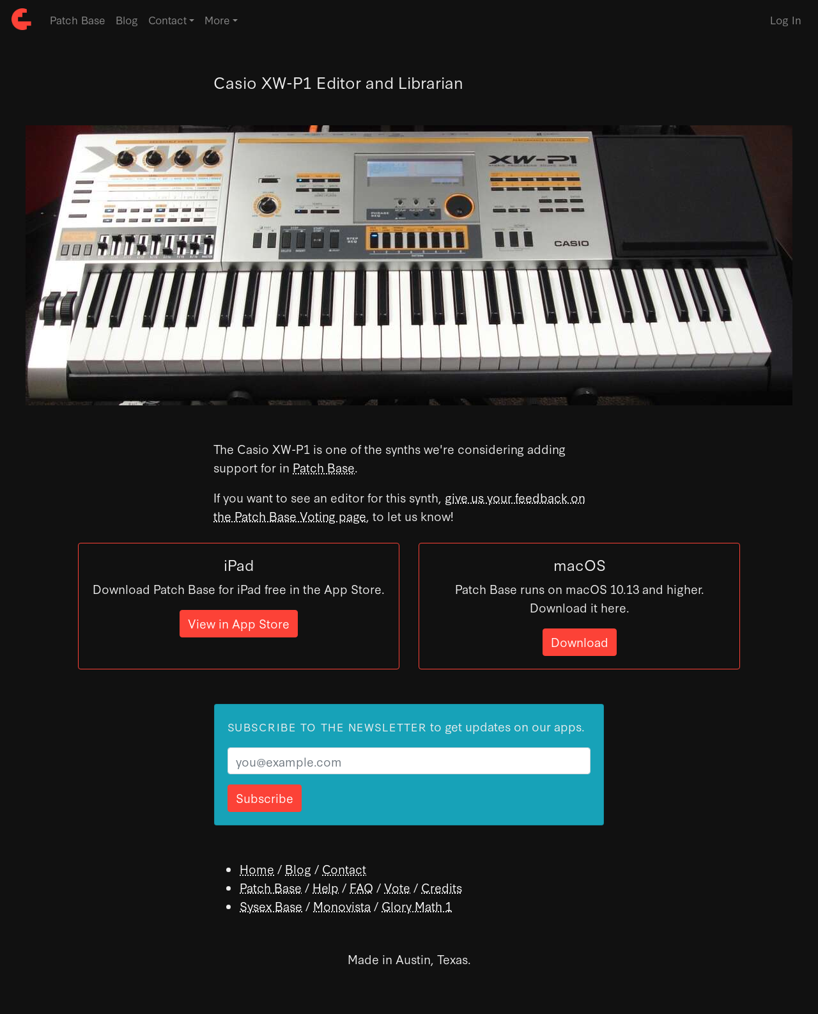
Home (257, 868)
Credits (441, 887)
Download (579, 641)
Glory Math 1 (417, 905)
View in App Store (238, 623)
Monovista (342, 905)
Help (326, 887)
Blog (127, 19)
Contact (344, 868)
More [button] (217, 19)
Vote (397, 887)
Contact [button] (167, 19)
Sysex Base (271, 905)
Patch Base (77, 19)
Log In (785, 19)
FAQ (361, 887)
